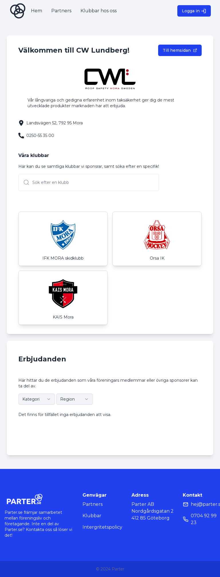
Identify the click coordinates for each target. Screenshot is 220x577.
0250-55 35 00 (40, 135)
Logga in (194, 11)
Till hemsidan (180, 50)
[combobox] (36, 399)
